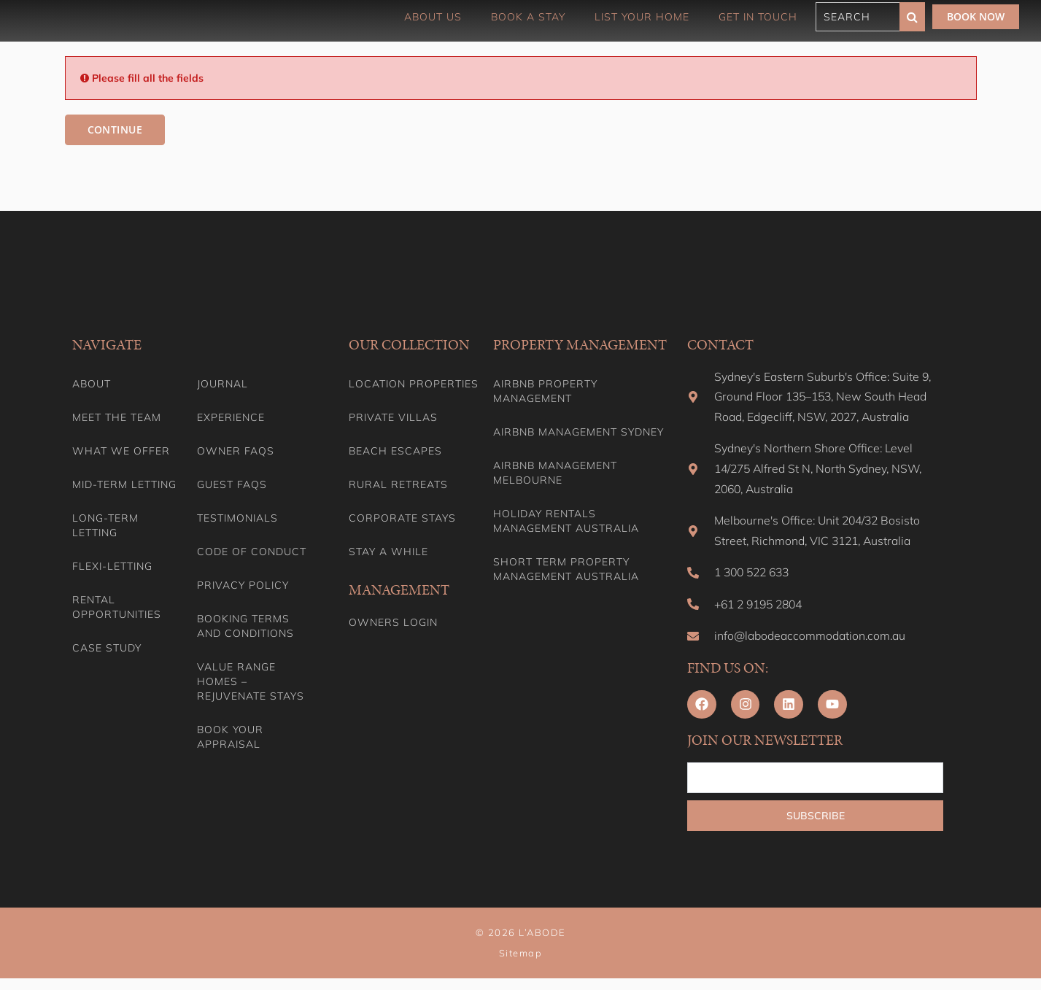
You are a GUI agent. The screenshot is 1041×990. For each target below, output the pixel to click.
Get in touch (758, 16)
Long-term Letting (105, 526)
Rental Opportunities (116, 608)
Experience (231, 418)
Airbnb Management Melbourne (555, 473)
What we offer (121, 451)
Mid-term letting (124, 485)
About (91, 384)
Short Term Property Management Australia (566, 570)
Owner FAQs (235, 451)
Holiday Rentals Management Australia (566, 521)
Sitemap (521, 964)
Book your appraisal (230, 737)
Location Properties (414, 384)
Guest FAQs (232, 485)
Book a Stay (528, 16)
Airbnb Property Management (545, 392)
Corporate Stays (402, 518)
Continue (114, 130)
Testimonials (237, 518)
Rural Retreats (398, 485)
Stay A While (388, 552)
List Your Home (642, 16)
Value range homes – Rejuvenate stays (250, 682)
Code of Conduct (251, 552)
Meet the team (116, 418)
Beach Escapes (395, 451)
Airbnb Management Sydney (578, 432)
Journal (222, 384)
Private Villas (393, 418)
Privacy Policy (243, 585)
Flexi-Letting (112, 566)
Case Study (107, 648)
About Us (433, 16)
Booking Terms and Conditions (245, 627)
